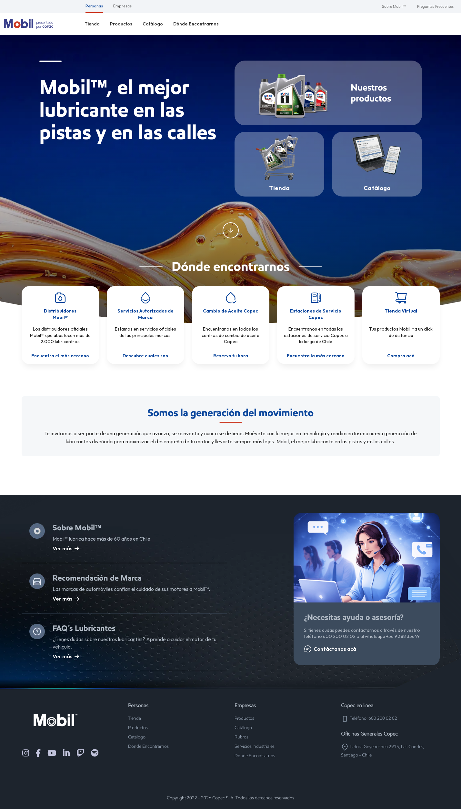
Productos (121, 24)
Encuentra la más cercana (316, 356)
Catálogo (153, 24)
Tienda (92, 24)
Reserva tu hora (230, 356)
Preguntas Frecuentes (435, 6)
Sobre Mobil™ (394, 6)
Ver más (66, 548)
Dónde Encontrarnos (196, 24)
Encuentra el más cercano (60, 356)
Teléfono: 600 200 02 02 (369, 718)
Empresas (122, 6)
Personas (94, 6)
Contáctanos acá (330, 649)
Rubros (241, 737)
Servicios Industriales (255, 746)
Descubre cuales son (145, 356)
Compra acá (401, 356)
